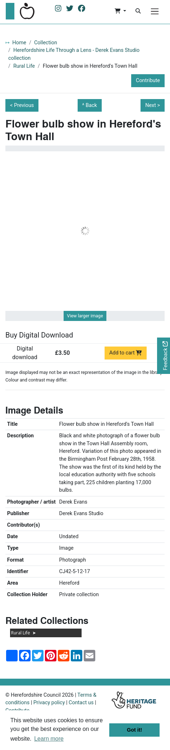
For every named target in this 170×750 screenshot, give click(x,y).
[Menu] (154, 11)
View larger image (85, 315)
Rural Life (24, 66)
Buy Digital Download (39, 335)
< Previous (22, 105)
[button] (120, 11)
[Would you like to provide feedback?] (163, 356)
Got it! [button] (134, 730)
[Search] (138, 11)
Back (91, 105)
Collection (45, 43)
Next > (152, 105)
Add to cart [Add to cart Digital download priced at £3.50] (125, 353)
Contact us (81, 703)
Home (19, 43)
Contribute (148, 80)
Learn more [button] (49, 739)
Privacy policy (49, 703)
